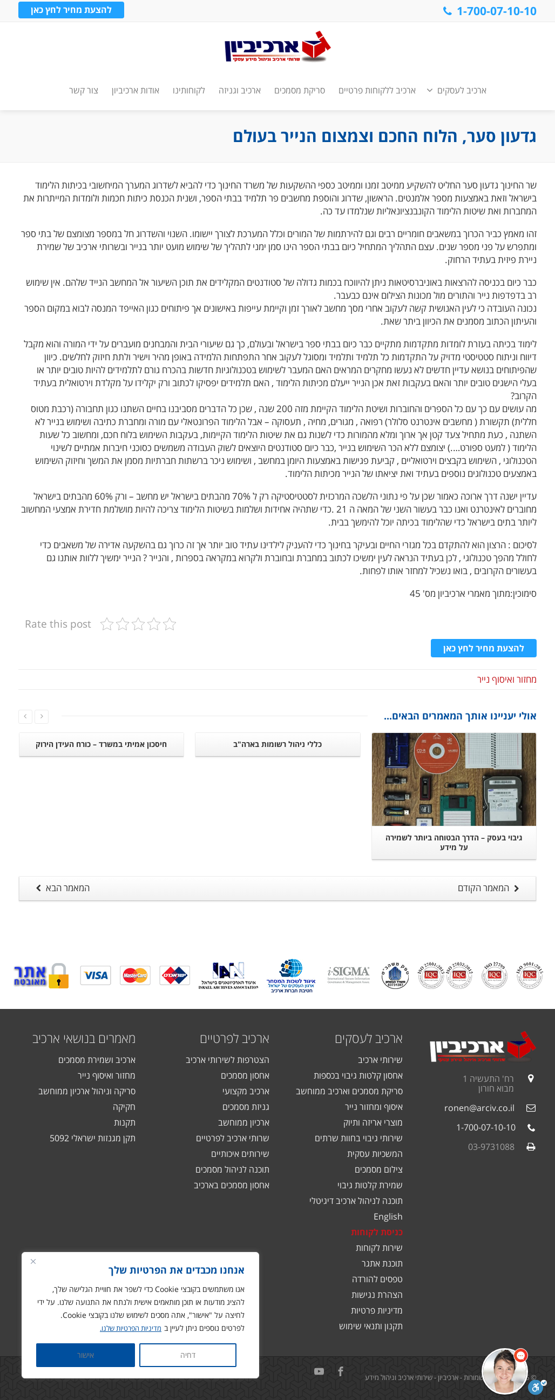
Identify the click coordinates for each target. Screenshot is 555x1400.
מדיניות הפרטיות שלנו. (127, 1328)
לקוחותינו (189, 90)
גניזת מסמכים (245, 1107)
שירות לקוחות (379, 1248)
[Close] (32, 1261)
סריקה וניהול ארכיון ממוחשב (87, 1091)
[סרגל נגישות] (537, 1388)
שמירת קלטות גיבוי (370, 1185)
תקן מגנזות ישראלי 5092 (93, 1138)
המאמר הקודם (490, 887)
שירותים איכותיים (240, 1154)
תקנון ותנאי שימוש (371, 1326)
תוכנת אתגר (382, 1263)
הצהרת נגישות (377, 1295)
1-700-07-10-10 (489, 11)
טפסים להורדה (377, 1279)
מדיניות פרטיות (377, 1310)
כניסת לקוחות (377, 1232)
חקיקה (124, 1107)
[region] (140, 1315)
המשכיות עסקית (375, 1154)
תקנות (125, 1122)
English (388, 1216)
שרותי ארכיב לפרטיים (232, 1138)
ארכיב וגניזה (240, 90)
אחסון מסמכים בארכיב (231, 1185)
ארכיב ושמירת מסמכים (97, 1060)
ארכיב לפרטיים (234, 1038)
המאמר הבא (61, 887)
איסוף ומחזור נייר (374, 1107)
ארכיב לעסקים (456, 90)
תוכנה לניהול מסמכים (232, 1169)
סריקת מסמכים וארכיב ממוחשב (349, 1091)
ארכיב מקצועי (245, 1091)
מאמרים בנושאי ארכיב (84, 1038)
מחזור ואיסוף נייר (507, 679)
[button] (505, 1371)
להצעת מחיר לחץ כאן (71, 10)
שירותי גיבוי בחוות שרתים (359, 1138)
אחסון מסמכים (245, 1075)
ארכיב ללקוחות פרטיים (377, 90)
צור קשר (83, 90)
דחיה (187, 1355)
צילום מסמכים (379, 1169)
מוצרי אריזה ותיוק (373, 1122)
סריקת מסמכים (299, 90)
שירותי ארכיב (380, 1060)
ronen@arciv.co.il (479, 1108)
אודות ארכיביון (135, 90)
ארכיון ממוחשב (243, 1122)
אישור (85, 1355)
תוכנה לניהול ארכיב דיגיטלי (356, 1201)
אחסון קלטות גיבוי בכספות (358, 1075)
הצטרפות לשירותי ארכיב (227, 1060)
